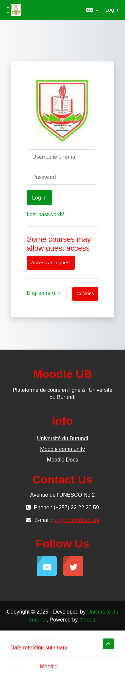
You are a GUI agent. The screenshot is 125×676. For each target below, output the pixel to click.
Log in (112, 10)
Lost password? (45, 214)
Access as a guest (51, 262)
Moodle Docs (62, 460)
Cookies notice (85, 296)
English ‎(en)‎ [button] (42, 293)
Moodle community (62, 449)
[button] (92, 10)
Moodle (88, 620)
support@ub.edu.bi (76, 520)
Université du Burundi (62, 438)
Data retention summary (38, 647)
